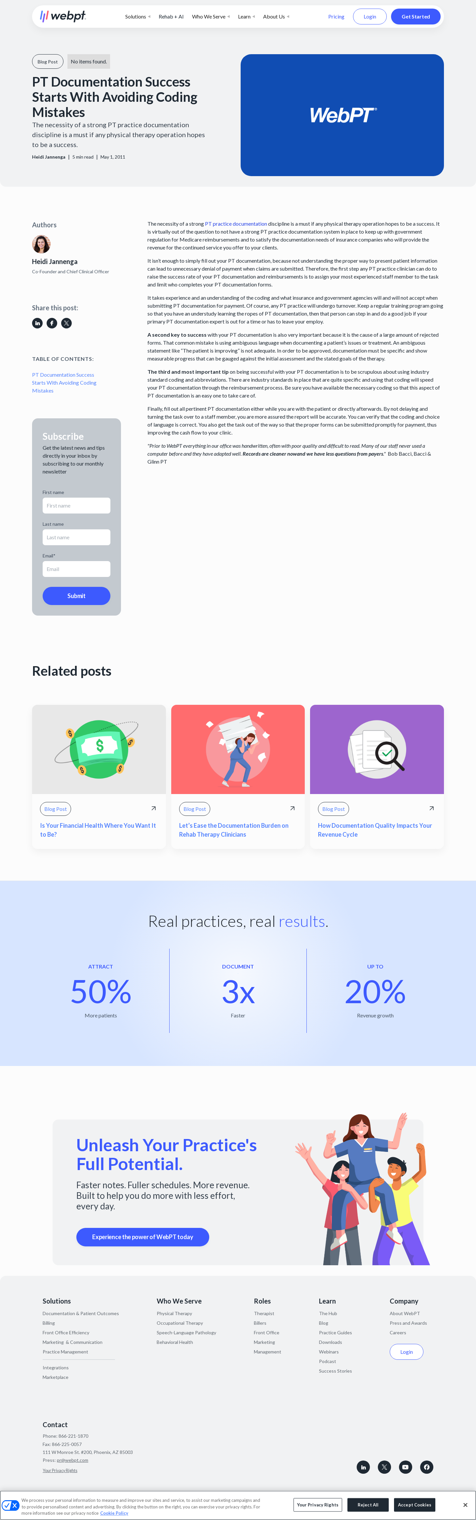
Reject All (368, 1504)
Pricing (336, 16)
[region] (238, 1505)
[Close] (465, 1505)
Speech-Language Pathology (186, 1332)
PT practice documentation (235, 223)
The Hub (328, 1313)
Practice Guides (335, 1332)
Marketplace (55, 1377)
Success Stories (335, 1371)
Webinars (329, 1351)
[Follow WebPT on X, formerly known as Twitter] (384, 1467)
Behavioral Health (175, 1342)
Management (267, 1351)
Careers (398, 1332)
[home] (63, 16)
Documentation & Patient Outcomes (81, 1313)
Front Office (266, 1332)
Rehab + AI (171, 16)
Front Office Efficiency (66, 1332)
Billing (49, 1323)
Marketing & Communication (72, 1342)
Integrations (56, 1367)
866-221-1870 (73, 1436)
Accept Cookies (414, 1504)
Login (370, 16)
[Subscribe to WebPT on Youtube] (405, 1467)
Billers (260, 1323)
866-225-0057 (67, 1444)
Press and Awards (408, 1323)
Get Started (416, 16)
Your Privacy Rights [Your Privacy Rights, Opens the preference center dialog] (317, 1504)
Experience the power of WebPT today (142, 1236)
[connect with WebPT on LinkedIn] (363, 1467)
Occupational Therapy (180, 1323)
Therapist (264, 1313)
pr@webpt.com (72, 1460)
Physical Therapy (174, 1313)
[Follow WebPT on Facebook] (426, 1467)
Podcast (327, 1361)
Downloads (330, 1342)
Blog (323, 1323)
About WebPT (405, 1313)
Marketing (264, 1342)
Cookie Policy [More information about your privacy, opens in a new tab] (114, 1513)
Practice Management (65, 1351)
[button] (137, 16)
